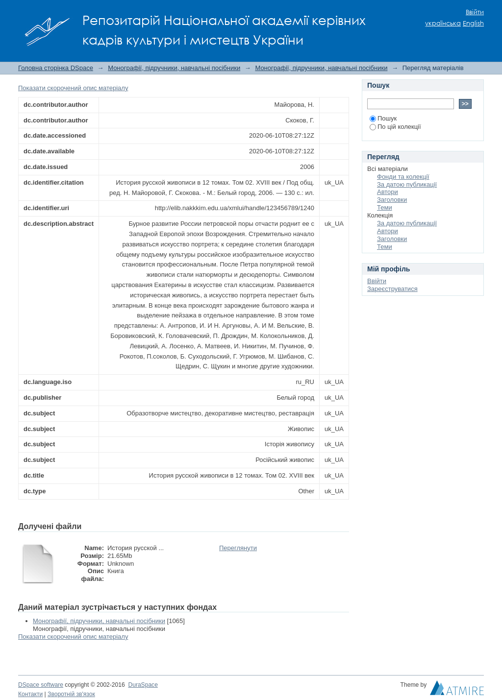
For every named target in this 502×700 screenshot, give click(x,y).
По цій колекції (395, 126)
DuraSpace (142, 684)
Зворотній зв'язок (71, 694)
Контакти (30, 694)
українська (443, 23)
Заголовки (392, 199)
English (473, 23)
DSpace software (40, 684)
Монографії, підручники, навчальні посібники (174, 68)
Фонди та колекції (403, 176)
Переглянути (238, 548)
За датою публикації (407, 184)
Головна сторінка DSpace (55, 68)
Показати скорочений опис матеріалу (73, 88)
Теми (384, 207)
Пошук (383, 118)
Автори (387, 191)
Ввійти (475, 12)
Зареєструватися (392, 288)
